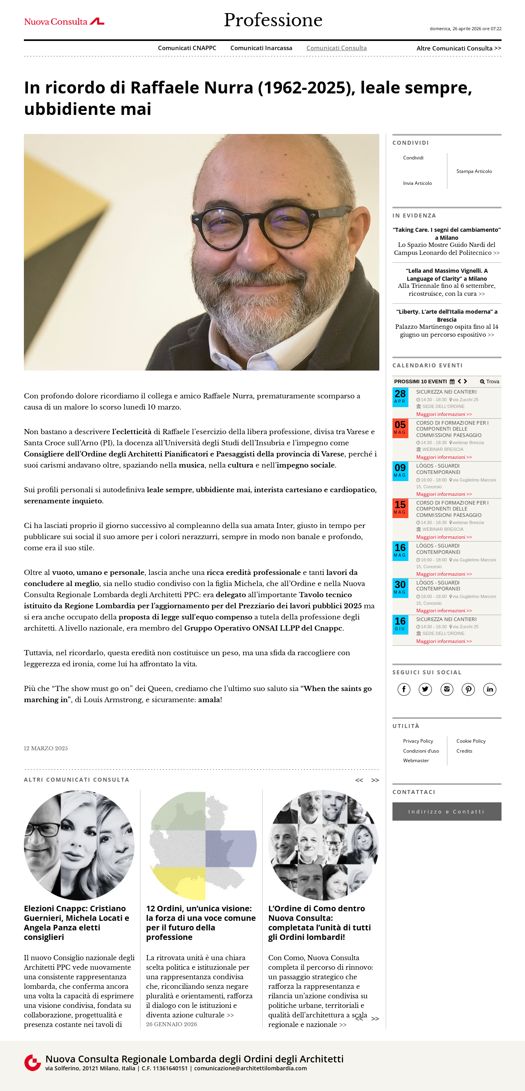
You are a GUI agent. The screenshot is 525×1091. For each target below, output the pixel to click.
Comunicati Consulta (336, 48)
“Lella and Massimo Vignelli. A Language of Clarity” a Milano (447, 274)
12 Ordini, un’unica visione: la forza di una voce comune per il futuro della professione (201, 922)
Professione (273, 20)
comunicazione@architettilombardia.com (250, 1068)
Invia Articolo (417, 183)
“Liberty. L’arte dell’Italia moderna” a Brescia (447, 315)
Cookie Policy (471, 741)
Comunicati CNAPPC (187, 48)
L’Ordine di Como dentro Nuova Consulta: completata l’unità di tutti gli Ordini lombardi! (319, 922)
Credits (464, 750)
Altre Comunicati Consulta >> (459, 48)
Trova (492, 381)
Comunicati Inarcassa (261, 48)
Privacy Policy (418, 741)
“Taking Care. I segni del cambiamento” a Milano (447, 233)
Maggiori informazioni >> (444, 414)
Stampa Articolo (474, 171)
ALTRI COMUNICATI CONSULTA (77, 779)
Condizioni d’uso (421, 750)
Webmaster (416, 760)
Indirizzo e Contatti (446, 811)
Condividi (413, 157)
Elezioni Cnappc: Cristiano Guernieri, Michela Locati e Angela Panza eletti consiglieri (76, 922)
